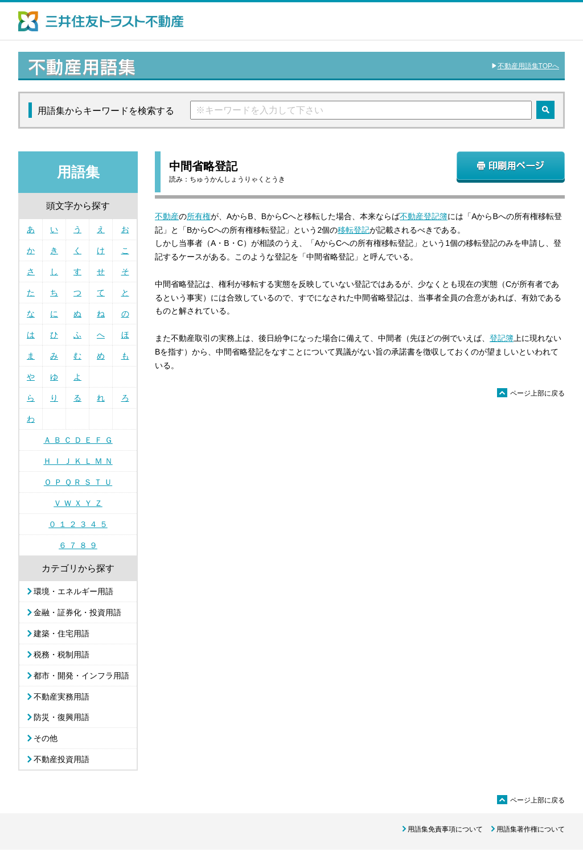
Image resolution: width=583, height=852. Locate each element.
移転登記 (353, 229)
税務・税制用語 (61, 654)
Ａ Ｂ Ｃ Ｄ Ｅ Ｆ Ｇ (77, 439)
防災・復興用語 (61, 717)
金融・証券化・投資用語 (77, 612)
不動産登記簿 (423, 216)
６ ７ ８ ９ (78, 545)
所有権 (199, 216)
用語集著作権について (530, 829)
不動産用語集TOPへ (528, 66)
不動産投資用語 (61, 759)
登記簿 (502, 338)
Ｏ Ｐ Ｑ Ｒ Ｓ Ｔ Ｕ (78, 482)
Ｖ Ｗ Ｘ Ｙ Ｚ (78, 503)
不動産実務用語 (61, 696)
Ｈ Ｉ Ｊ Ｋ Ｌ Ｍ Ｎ (77, 461)
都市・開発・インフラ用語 (81, 675)
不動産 (167, 216)
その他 (46, 738)
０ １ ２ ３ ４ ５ (77, 524)
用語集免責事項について (445, 829)
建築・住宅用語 (61, 633)
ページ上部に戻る (531, 393)
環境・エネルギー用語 (73, 591)
